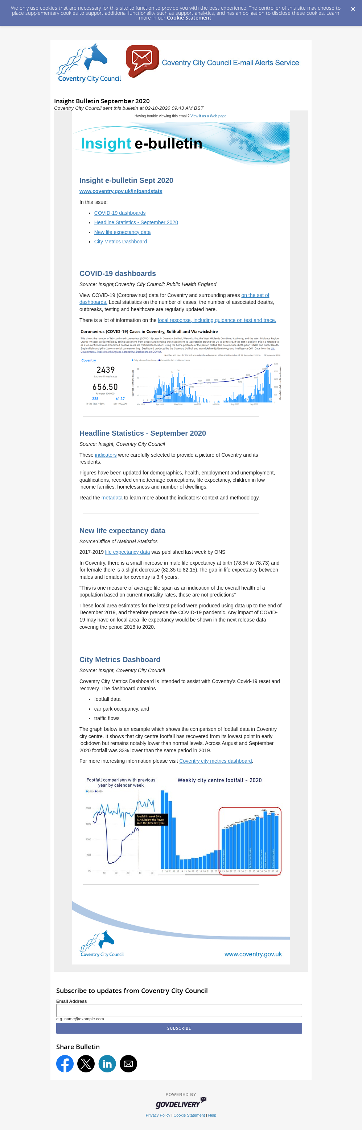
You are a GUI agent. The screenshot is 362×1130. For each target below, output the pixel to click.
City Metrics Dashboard (120, 241)
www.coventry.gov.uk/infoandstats (120, 191)
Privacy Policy (158, 1115)
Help (212, 1115)
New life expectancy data (122, 232)
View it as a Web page (208, 116)
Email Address (71, 1001)
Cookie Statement (189, 17)
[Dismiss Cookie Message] (353, 7)
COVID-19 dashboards (120, 213)
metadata (112, 498)
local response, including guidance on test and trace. (217, 320)
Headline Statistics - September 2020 (136, 222)
